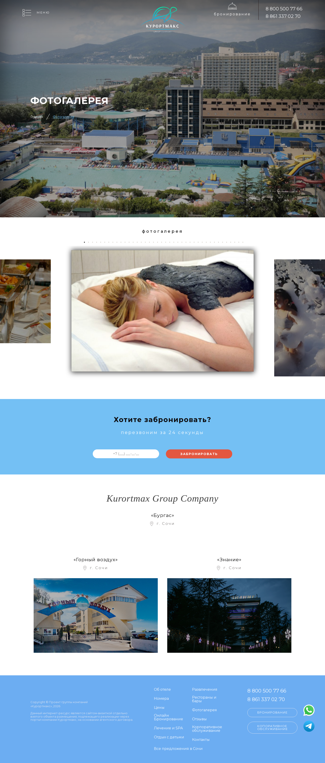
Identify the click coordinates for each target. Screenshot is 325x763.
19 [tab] (159, 242)
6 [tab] (106, 242)
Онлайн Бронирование (168, 717)
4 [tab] (98, 242)
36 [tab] (228, 242)
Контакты (201, 740)
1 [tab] (85, 242)
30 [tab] (204, 242)
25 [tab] (183, 242)
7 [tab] (110, 242)
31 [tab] (208, 242)
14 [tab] (139, 242)
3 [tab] (94, 242)
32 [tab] (212, 242)
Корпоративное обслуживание (207, 729)
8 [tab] (114, 242)
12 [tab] (131, 242)
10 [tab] (122, 242)
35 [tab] (224, 242)
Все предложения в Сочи (178, 749)
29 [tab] (200, 242)
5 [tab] (102, 242)
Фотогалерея (63, 117)
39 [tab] (240, 242)
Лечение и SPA (168, 728)
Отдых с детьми (169, 737)
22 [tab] (171, 242)
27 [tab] (192, 242)
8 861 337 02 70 (283, 16)
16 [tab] (147, 242)
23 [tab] (175, 242)
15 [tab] (143, 242)
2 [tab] (90, 242)
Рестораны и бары (204, 699)
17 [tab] (151, 242)
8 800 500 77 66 (284, 9)
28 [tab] (196, 242)
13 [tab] (135, 242)
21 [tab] (167, 242)
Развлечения (204, 690)
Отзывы (199, 719)
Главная (36, 117)
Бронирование (232, 14)
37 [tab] (232, 242)
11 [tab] (127, 242)
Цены (159, 708)
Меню (43, 12)
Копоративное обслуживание (272, 727)
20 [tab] (163, 242)
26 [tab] (187, 242)
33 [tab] (216, 242)
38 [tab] (236, 242)
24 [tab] (179, 242)
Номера (161, 699)
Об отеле (162, 690)
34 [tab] (220, 242)
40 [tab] (244, 242)
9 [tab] (118, 242)
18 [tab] (155, 242)
